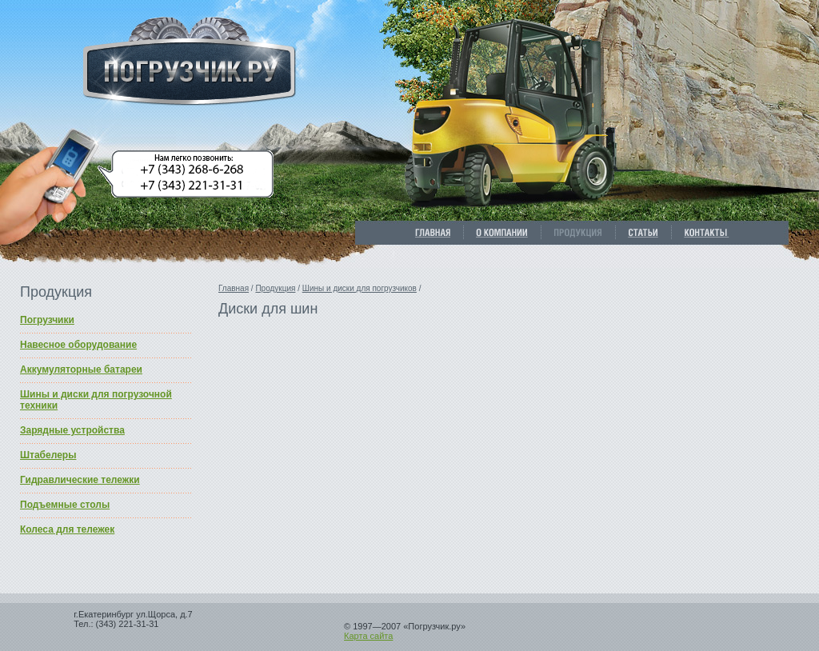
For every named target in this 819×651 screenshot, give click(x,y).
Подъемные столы (65, 504)
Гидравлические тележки (80, 479)
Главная (233, 288)
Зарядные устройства (72, 430)
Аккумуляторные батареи (81, 369)
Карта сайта (368, 636)
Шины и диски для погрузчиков (359, 288)
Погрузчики (47, 320)
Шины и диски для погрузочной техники (96, 400)
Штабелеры (48, 455)
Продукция (275, 288)
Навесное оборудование (78, 344)
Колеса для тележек (67, 529)
